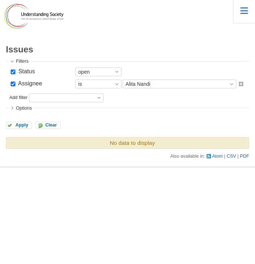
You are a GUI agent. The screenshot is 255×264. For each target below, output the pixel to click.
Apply (21, 125)
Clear (51, 125)
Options (24, 108)
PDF (244, 156)
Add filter (18, 97)
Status (26, 71)
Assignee (29, 83)
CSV (231, 156)
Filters (22, 61)
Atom (217, 156)
